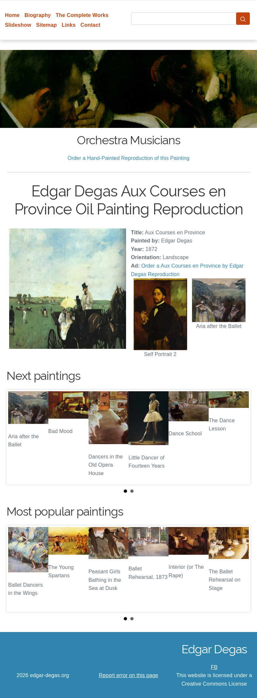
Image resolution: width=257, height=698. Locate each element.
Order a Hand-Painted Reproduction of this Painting (129, 158)
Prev (16, 437)
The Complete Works (82, 15)
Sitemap (46, 25)
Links (69, 25)
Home (12, 15)
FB (214, 667)
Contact (91, 25)
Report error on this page (128, 675)
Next (240, 437)
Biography (37, 15)
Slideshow (18, 25)
